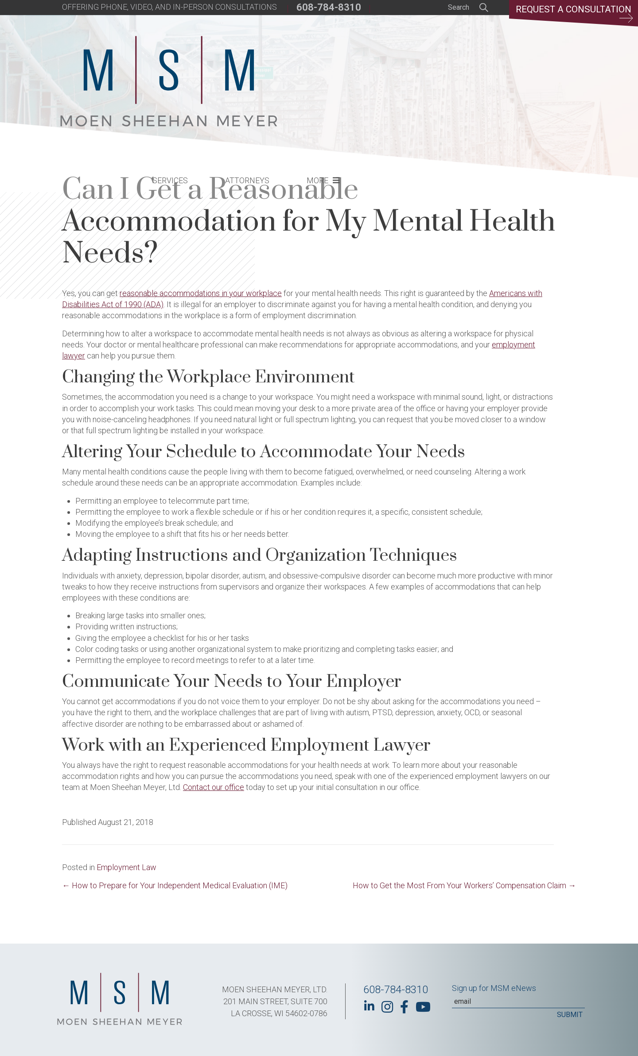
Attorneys (393, 64)
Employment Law (126, 867)
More (464, 64)
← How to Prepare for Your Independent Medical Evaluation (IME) (175, 885)
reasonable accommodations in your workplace (201, 293)
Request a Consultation (569, 15)
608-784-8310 (328, 7)
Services (316, 64)
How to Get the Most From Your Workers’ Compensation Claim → (464, 885)
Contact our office (213, 787)
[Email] (518, 1001)
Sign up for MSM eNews (494, 988)
